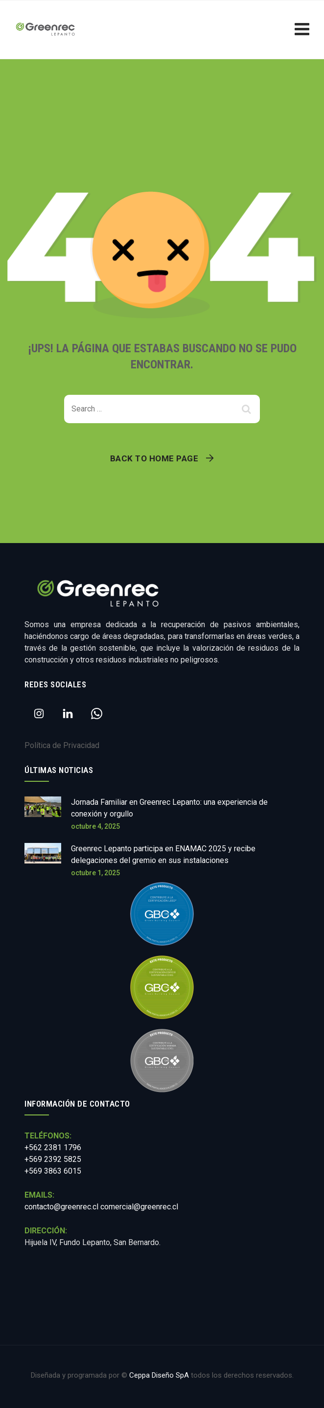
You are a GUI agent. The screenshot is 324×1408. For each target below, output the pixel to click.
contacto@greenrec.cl (61, 1206)
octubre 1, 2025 (95, 873)
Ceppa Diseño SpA (159, 1375)
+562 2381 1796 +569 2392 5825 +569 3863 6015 (52, 1159)
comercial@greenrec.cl (139, 1206)
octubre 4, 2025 (95, 826)
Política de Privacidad (61, 745)
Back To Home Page (154, 458)
